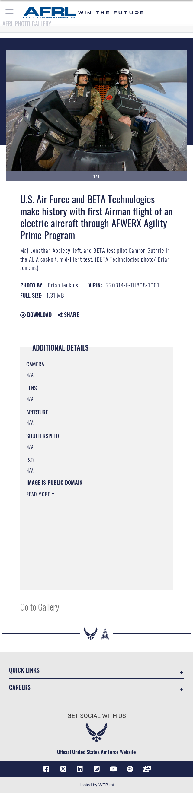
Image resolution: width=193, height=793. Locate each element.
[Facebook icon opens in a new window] (46, 769)
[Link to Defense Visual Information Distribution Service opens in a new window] (146, 769)
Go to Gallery (39, 606)
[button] (10, 13)
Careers (20, 687)
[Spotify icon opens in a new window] (129, 769)
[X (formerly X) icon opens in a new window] (63, 769)
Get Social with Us (96, 715)
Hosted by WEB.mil (96, 785)
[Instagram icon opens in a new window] (96, 769)
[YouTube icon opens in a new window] (113, 769)
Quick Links (24, 669)
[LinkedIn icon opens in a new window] (79, 769)
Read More (39, 494)
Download (36, 315)
